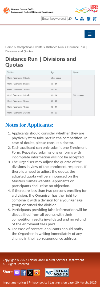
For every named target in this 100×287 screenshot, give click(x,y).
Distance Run (55, 47)
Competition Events (29, 47)
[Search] (54, 18)
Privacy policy (38, 282)
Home (9, 47)
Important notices (14, 282)
